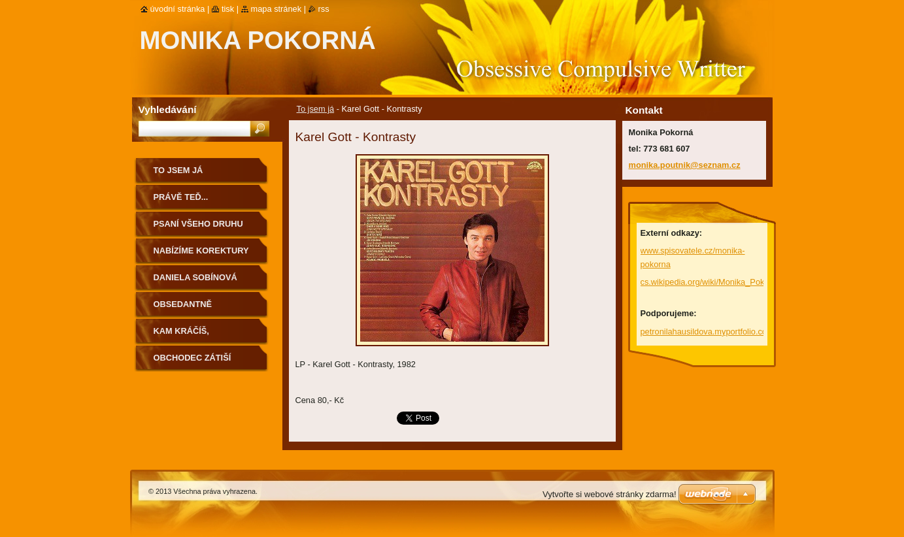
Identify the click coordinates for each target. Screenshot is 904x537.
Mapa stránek (276, 9)
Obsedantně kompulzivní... (186, 308)
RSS (323, 9)
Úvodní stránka (177, 9)
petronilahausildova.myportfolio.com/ (709, 331)
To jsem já (316, 109)
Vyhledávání (168, 109)
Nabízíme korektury (201, 250)
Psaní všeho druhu (198, 224)
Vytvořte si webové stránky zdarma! (610, 494)
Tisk (228, 9)
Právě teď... (181, 197)
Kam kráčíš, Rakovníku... (182, 335)
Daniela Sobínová (195, 277)
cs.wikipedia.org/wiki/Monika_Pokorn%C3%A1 (726, 282)
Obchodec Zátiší (192, 358)
